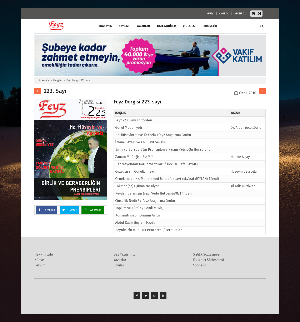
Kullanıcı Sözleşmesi (208, 260)
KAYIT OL (224, 13)
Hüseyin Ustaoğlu (243, 171)
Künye (39, 260)
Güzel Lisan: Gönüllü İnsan (135, 171)
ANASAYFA (105, 26)
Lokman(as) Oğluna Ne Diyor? (137, 186)
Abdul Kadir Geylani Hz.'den (136, 223)
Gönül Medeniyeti (128, 128)
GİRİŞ (210, 13)
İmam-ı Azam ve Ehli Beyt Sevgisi (140, 142)
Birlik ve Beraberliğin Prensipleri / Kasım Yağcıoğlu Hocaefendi (163, 149)
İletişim (39, 265)
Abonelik (199, 265)
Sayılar (124, 26)
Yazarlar (143, 26)
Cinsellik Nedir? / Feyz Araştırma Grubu (145, 201)
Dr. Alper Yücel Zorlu (245, 128)
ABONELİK (210, 26)
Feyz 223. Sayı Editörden (133, 120)
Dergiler (57, 80)
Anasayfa (44, 80)
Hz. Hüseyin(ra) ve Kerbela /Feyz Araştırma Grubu (153, 135)
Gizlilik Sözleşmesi (206, 254)
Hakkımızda (43, 254)
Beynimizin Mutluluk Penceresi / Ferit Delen (148, 230)
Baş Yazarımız (124, 254)
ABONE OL (240, 13)
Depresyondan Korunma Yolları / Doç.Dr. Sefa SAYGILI (156, 164)
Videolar (189, 26)
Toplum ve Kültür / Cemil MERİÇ (139, 208)
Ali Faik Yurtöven (242, 186)
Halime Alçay (240, 157)
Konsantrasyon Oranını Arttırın (139, 215)
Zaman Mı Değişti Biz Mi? (134, 157)
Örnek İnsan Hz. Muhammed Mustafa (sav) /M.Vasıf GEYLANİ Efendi (167, 179)
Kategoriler (166, 26)
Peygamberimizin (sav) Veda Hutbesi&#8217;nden (153, 193)
